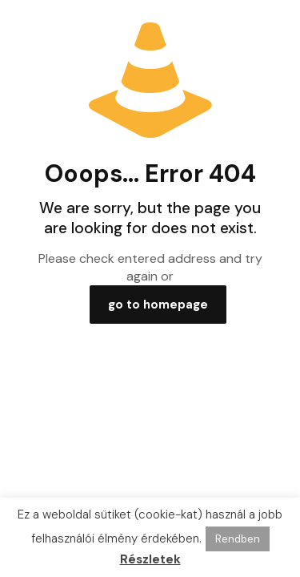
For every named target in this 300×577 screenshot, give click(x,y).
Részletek (150, 559)
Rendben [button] (237, 539)
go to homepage (158, 305)
